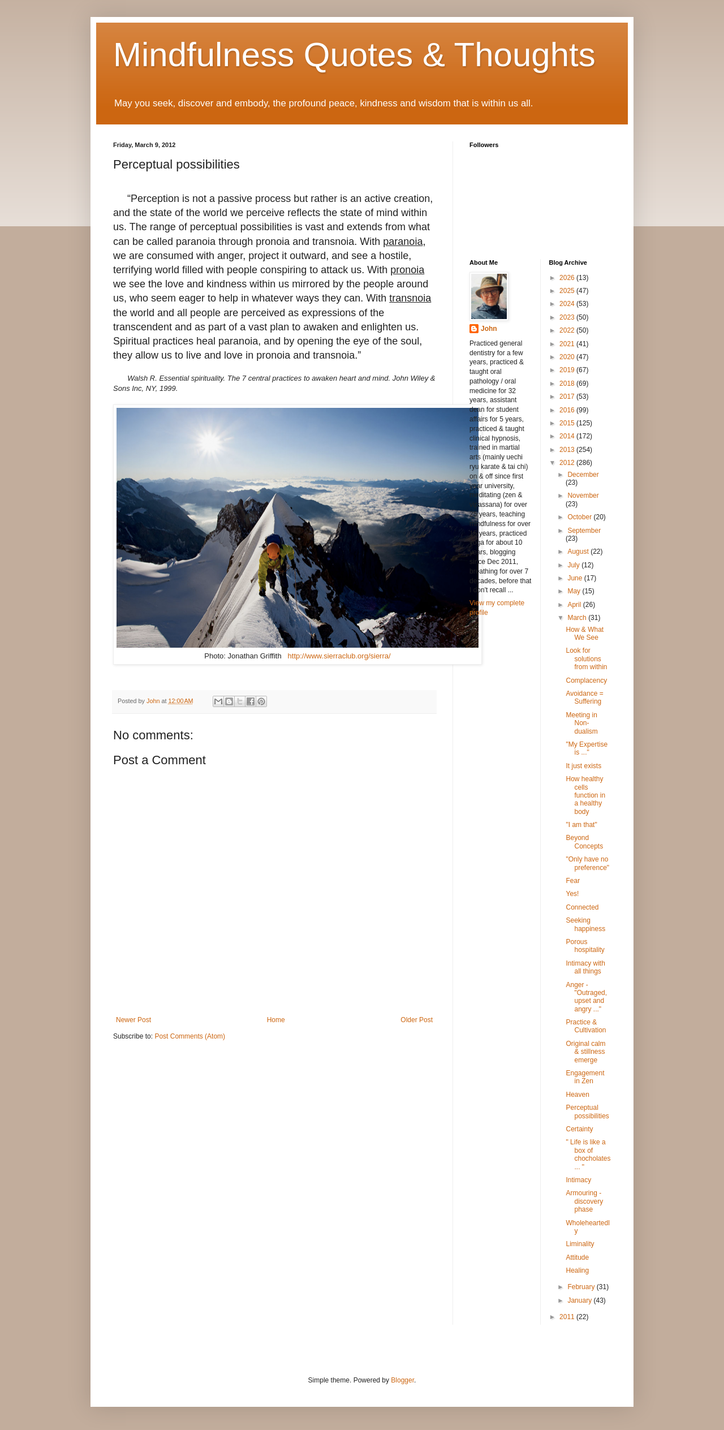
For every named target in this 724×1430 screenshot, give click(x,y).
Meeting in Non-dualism (581, 723)
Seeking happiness (585, 924)
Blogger (402, 1380)
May (574, 591)
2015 (567, 423)
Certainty (579, 1129)
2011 (567, 1317)
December (582, 475)
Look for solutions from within (586, 659)
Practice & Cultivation (586, 1026)
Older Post (416, 1020)
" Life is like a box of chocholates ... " (588, 1154)
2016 (567, 410)
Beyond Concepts (584, 842)
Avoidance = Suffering (584, 697)
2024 (567, 304)
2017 (567, 396)
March (577, 618)
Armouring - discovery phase (584, 1201)
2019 (567, 370)
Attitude (577, 1257)
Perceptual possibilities (587, 1111)
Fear (573, 881)
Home (276, 1020)
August (579, 551)
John (489, 329)
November (582, 495)
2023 (567, 317)
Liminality (580, 1244)
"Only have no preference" (587, 863)
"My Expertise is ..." (586, 748)
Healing (577, 1270)
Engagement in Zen (585, 1077)
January (580, 1300)
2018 (567, 383)
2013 (567, 450)
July (574, 565)
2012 (567, 463)
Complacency (586, 680)
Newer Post (133, 1020)
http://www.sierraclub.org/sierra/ (339, 656)
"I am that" (581, 825)
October (580, 517)
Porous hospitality (585, 946)
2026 (567, 278)
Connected (582, 907)
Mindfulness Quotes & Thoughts (354, 55)
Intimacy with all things (585, 967)
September (584, 531)
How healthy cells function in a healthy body (585, 795)
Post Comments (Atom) (189, 1036)
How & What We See (585, 633)
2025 (567, 291)
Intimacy (578, 1180)
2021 (567, 344)
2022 (567, 330)
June (575, 578)
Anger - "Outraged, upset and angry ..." (586, 997)
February (581, 1287)
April (575, 605)
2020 (567, 357)
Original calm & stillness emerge (585, 1052)
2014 (567, 436)
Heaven (577, 1095)
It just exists (583, 766)
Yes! (572, 894)
